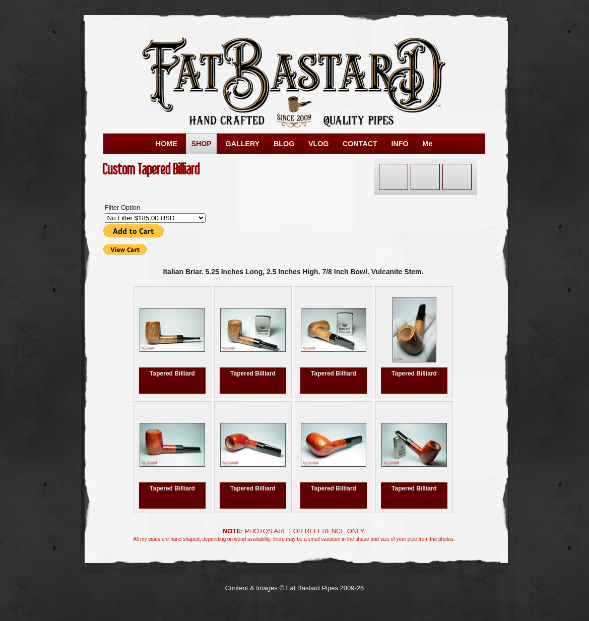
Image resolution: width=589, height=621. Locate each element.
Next (425, 177)
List (457, 177)
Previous (393, 177)
